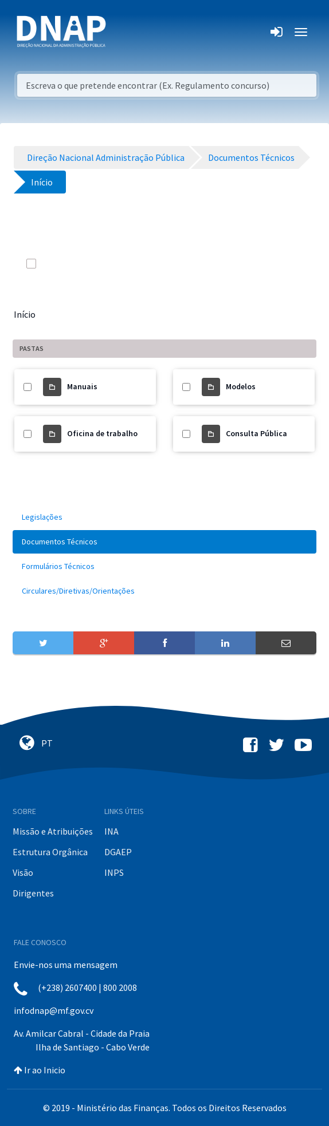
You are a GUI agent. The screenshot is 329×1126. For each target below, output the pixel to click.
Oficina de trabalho (102, 433)
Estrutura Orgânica (50, 852)
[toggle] (47, 263)
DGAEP (118, 852)
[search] (247, 263)
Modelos (241, 386)
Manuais (82, 386)
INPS (114, 872)
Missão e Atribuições (53, 831)
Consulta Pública (256, 433)
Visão (23, 872)
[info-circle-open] (270, 263)
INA (111, 831)
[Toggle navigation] (122, 32)
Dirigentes (33, 893)
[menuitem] (164, 517)
